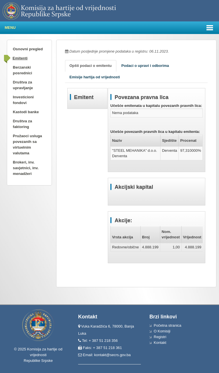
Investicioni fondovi (23, 100)
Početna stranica (167, 325)
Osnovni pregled (28, 49)
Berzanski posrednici (22, 70)
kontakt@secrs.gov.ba (112, 355)
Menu (10, 27)
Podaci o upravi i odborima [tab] (145, 65)
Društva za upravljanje (23, 85)
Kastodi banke (26, 112)
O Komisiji (162, 331)
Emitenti (20, 58)
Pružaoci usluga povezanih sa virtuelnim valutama (27, 144)
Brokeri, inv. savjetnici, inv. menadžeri (25, 168)
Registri (160, 337)
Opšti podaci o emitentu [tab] (91, 65)
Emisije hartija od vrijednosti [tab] (95, 77)
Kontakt (160, 342)
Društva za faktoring (22, 124)
